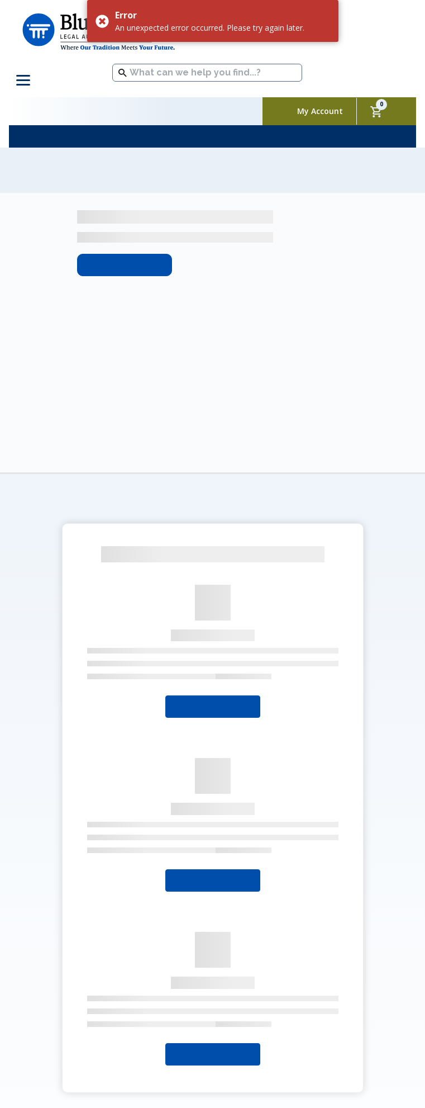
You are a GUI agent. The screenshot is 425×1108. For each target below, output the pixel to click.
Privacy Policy (162, 1010)
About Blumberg (109, 992)
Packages (239, 993)
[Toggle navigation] (24, 80)
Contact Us (295, 993)
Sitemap (288, 1010)
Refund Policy (229, 1010)
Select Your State (212, 559)
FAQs (341, 993)
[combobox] (207, 73)
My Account (320, 111)
